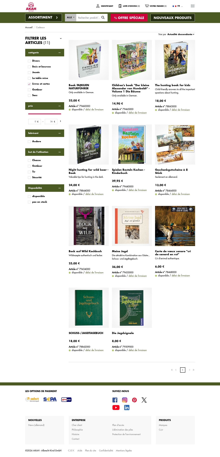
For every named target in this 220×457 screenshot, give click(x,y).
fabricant (33, 133)
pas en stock (39, 202)
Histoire (75, 434)
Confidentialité (106, 450)
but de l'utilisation (38, 152)
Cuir (161, 429)
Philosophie (77, 429)
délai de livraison (94, 109)
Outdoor (37, 90)
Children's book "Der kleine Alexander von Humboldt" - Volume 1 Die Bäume (131, 88)
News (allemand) (36, 425)
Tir (33, 172)
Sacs (34, 95)
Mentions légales (124, 450)
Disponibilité (35, 188)
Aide (79, 450)
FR (179, 6)
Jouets (36, 72)
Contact (75, 438)
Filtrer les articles (37, 40)
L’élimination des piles (122, 429)
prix (30, 106)
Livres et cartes (41, 84)
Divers (36, 61)
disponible (38, 196)
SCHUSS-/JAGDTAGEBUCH (86, 333)
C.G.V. (71, 450)
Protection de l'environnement (126, 434)
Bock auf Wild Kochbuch (85, 251)
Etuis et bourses (41, 67)
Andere (36, 141)
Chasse (36, 160)
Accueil (28, 27)
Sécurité (37, 177)
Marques (163, 425)
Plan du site (90, 450)
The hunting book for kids (172, 85)
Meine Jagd (120, 251)
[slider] (28, 114)
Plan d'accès (118, 425)
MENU (193, 5)
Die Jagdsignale (123, 333)
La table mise (40, 78)
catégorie (33, 52)
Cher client (77, 425)
